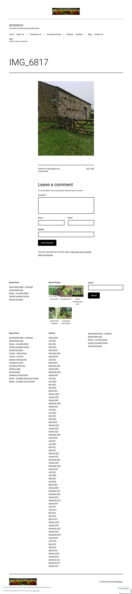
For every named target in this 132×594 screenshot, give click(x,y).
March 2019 (53, 519)
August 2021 (53, 438)
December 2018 (54, 528)
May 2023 (52, 385)
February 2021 (54, 453)
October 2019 (53, 497)
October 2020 (53, 463)
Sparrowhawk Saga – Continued (21, 287)
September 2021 (55, 435)
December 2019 (54, 491)
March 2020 (53, 485)
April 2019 (52, 516)
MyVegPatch (16, 25)
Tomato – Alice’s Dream (18, 353)
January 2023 (54, 397)
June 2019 (52, 510)
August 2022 (53, 406)
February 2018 (54, 553)
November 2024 (54, 353)
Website (41, 229)
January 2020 (54, 488)
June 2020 (52, 475)
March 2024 (53, 363)
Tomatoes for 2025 (16, 363)
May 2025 (52, 344)
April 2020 (52, 481)
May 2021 (52, 447)
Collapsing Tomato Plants (18, 375)
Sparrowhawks (14, 372)
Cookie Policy (36, 590)
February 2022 (54, 425)
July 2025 (52, 341)
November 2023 (54, 366)
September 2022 (55, 403)
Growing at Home (54, 34)
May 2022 (52, 416)
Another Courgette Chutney (19, 296)
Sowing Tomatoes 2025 (17, 360)
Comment (42, 195)
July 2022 (52, 410)
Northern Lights (15, 369)
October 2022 (53, 400)
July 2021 (52, 441)
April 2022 (52, 419)
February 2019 (54, 522)
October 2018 (53, 532)
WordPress (118, 582)
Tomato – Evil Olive (16, 356)
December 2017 (54, 560)
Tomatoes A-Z (35, 34)
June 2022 (52, 413)
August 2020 (53, 469)
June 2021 (52, 444)
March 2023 (53, 391)
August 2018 (53, 538)
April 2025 (52, 347)
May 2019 (52, 513)
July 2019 (52, 506)
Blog (90, 34)
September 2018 (55, 535)
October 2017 (53, 566)
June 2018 (52, 541)
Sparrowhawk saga (16, 290)
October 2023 (53, 369)
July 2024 (52, 360)
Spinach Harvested (16, 299)
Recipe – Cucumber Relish (18, 293)
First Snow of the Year (17, 366)
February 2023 (54, 394)
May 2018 (52, 544)
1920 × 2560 (90, 169)
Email (70, 218)
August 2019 (53, 503)
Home (11, 34)
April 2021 (52, 450)
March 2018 (53, 550)
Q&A (18, 40)
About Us (20, 34)
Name (41, 218)
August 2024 (53, 356)
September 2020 (55, 466)
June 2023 (52, 381)
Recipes (70, 34)
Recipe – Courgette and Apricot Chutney (23, 378)
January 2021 (54, 456)
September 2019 (55, 500)
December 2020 (54, 460)
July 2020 (52, 472)
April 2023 (52, 388)
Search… (91, 283)
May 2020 (52, 478)
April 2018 (52, 547)
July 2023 (52, 378)
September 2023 (55, 372)
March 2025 (53, 350)
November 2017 (54, 563)
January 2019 (54, 525)
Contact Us (98, 34)
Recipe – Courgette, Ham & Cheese (22, 381)
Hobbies (79, 34)
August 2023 (53, 375)
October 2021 (53, 431)
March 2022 (53, 422)
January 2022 (54, 428)
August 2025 (53, 338)
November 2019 (54, 494)
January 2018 (54, 556)
